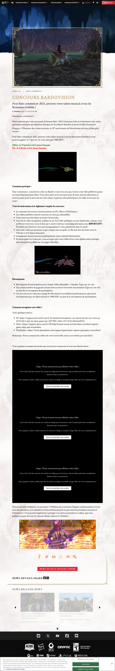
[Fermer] (112, 664)
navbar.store (22, 3)
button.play (108, 2)
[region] (57, 664)
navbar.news (56, 3)
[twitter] (47, 578)
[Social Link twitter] (48, 636)
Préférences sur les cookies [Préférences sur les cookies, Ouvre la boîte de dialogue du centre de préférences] (85, 659)
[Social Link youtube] (57, 635)
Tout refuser (85, 664)
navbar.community (39, 3)
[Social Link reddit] (38, 636)
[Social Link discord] (76, 636)
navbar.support (72, 3)
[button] (6, 2)
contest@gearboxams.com (76, 223)
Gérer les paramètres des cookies (57, 386)
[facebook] (44, 578)
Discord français (51, 509)
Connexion (86, 2)
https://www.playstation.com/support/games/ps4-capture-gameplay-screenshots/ (64, 330)
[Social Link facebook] (67, 636)
